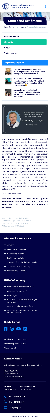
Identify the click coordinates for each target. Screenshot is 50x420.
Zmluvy (10, 245)
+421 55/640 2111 (14, 396)
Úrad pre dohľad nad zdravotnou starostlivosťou (22, 311)
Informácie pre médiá (17, 271)
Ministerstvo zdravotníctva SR (20, 287)
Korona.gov (12, 295)
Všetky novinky (11, 36)
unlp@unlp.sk (12, 407)
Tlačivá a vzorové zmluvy (18, 266)
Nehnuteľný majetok (16, 254)
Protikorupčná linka (15, 258)
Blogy (7, 47)
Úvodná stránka (10, 27)
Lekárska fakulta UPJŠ (17, 291)
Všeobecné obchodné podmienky (22, 262)
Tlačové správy (11, 53)
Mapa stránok (10, 348)
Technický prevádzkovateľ (15, 344)
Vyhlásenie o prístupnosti (15, 339)
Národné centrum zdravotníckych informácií (22, 301)
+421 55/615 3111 (14, 401)
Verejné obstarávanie (16, 249)
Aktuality (22, 27)
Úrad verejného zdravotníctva (20, 306)
